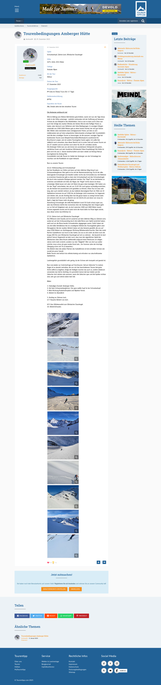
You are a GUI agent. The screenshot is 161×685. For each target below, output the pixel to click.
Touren (17, 664)
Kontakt (72, 661)
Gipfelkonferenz (48, 667)
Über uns (18, 661)
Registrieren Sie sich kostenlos (65, 584)
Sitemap (72, 672)
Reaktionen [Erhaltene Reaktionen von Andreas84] (22, 75)
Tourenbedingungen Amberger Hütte (34, 636)
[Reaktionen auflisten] (52, 562)
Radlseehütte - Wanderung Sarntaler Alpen (127, 65)
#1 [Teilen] (105, 47)
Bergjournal (46, 664)
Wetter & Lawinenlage (50, 661)
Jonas (119, 77)
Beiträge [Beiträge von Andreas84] (21, 78)
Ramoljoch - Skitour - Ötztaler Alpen (131, 80)
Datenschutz (74, 667)
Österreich (24, 640)
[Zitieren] (104, 562)
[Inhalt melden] (98, 562)
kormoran (120, 53)
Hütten (17, 667)
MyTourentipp (20, 669)
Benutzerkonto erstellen (54, 589)
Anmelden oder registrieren (128, 21)
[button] (22, 616)
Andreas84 (29, 39)
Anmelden (75, 589)
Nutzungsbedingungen (77, 669)
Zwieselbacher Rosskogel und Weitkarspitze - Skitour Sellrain (129, 165)
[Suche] (143, 21)
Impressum (73, 664)
